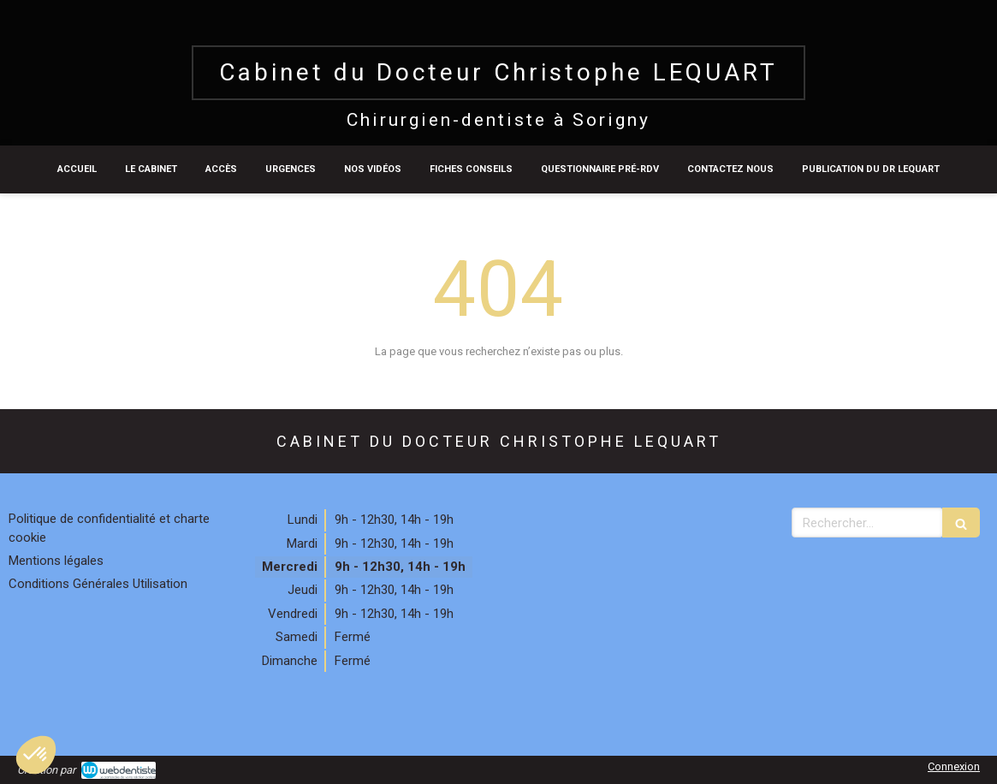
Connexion (954, 766)
